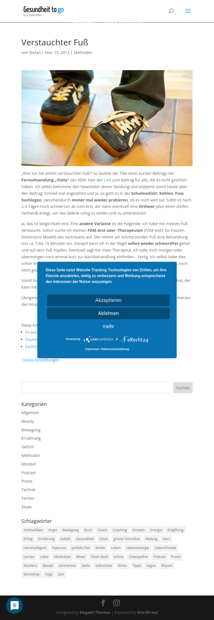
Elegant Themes (95, 612)
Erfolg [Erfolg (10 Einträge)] (28, 539)
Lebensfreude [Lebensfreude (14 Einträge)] (165, 547)
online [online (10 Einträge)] (118, 556)
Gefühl (27, 446)
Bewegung (30, 429)
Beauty (27, 421)
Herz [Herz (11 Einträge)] (166, 539)
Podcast (28, 472)
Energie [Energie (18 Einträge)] (156, 530)
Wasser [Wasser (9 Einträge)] (167, 565)
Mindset (28, 464)
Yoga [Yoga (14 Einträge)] (49, 574)
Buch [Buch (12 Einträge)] (88, 530)
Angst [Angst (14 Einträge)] (52, 530)
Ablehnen (108, 313)
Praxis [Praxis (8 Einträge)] (176, 556)
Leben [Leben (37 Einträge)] (116, 547)
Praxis (26, 481)
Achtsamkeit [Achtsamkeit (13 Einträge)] (33, 530)
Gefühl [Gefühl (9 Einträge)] (65, 539)
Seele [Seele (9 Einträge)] (86, 565)
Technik (28, 489)
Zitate (26, 507)
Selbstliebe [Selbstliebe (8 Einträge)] (103, 565)
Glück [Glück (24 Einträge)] (103, 539)
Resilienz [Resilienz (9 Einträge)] (30, 565)
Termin (27, 498)
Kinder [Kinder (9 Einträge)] (100, 547)
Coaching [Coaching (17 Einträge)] (120, 530)
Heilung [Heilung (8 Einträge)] (151, 539)
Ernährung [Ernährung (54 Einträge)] (46, 539)
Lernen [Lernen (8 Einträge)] (29, 556)
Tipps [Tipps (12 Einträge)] (137, 565)
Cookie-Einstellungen (40, 360)
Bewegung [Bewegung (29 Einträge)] (70, 530)
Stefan (35, 52)
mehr (108, 326)
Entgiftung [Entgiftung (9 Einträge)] (175, 530)
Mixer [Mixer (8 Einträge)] (80, 556)
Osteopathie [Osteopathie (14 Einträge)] (138, 556)
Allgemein (30, 412)
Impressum (92, 349)
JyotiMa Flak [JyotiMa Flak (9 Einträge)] (80, 547)
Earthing (33, 346)
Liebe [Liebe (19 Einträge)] (44, 556)
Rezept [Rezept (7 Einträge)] (48, 565)
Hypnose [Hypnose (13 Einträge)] (59, 547)
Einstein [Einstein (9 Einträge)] (138, 530)
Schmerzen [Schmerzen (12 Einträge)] (67, 565)
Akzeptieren (108, 300)
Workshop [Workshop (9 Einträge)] (32, 574)
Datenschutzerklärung (115, 349)
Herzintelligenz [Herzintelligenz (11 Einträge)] (35, 547)
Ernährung (31, 438)
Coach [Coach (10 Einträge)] (102, 530)
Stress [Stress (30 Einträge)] (122, 565)
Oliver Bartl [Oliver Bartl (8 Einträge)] (99, 556)
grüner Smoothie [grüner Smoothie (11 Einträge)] (127, 539)
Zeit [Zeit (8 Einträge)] (61, 574)
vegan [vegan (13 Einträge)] (151, 565)
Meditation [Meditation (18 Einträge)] (62, 556)
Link (107, 180)
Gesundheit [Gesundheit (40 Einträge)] (85, 539)
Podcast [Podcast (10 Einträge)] (159, 556)
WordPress (147, 612)
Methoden (83, 52)
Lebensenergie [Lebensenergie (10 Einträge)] (137, 547)
